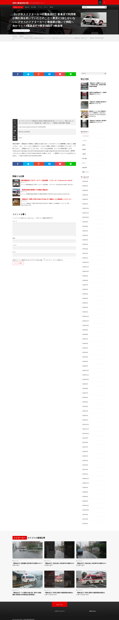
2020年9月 (85, 483)
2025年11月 (85, 213)
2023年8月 (85, 333)
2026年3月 (85, 195)
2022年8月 (85, 386)
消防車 (51, 8)
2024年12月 (85, 262)
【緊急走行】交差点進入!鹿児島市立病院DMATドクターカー (58, 560)
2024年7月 (85, 284)
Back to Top (59, 601)
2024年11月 (85, 266)
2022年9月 (85, 381)
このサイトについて (59, 607)
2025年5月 (85, 239)
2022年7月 (85, 390)
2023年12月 (85, 315)
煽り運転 (33, 8)
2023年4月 (85, 350)
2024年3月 (85, 301)
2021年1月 (85, 470)
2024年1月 (85, 310)
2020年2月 (85, 497)
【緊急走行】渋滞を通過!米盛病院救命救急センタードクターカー (58, 590)
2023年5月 (85, 346)
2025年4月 (85, 244)
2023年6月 (85, 341)
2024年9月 (85, 275)
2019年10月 (85, 505)
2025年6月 (85, 235)
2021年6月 (85, 448)
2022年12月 (85, 368)
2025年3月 (85, 248)
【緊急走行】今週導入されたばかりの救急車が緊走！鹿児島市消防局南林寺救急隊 (97, 86)
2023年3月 (85, 355)
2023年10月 (85, 324)
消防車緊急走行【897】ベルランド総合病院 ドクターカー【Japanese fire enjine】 (47, 182)
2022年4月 (85, 403)
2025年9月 (85, 222)
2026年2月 (85, 199)
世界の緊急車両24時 (29, 616)
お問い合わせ (92, 607)
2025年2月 (85, 253)
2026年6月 (85, 182)
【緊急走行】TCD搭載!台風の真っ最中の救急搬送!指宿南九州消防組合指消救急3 (27, 590)
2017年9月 (85, 514)
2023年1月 (85, 364)
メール (14, 246)
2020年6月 (85, 488)
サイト (14, 253)
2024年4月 (85, 297)
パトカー (40, 8)
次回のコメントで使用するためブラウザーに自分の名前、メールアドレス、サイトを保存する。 (38, 261)
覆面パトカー (86, 172)
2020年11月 (85, 479)
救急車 (84, 150)
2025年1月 (85, 257)
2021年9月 (85, 435)
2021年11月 (85, 426)
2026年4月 (85, 191)
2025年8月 (85, 226)
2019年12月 (85, 501)
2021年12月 (85, 421)
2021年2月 (85, 466)
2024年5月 (85, 293)
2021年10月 (85, 430)
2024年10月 (85, 270)
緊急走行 (27, 8)
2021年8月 (85, 439)
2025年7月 (85, 231)
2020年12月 (85, 474)
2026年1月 (85, 204)
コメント (14, 222)
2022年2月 (85, 412)
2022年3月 (85, 408)
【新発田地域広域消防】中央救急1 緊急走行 (34, 191)
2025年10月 (85, 217)
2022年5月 (85, 399)
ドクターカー (25, 31)
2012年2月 (85, 519)
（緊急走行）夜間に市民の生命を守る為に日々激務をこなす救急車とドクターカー (46, 200)
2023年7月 (85, 337)
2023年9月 (85, 328)
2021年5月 (85, 452)
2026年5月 (85, 186)
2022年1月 (85, 417)
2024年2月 (85, 306)
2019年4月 (85, 510)
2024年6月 (85, 288)
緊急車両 (84, 168)
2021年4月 (85, 457)
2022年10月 (85, 377)
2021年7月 (85, 443)
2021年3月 (85, 461)
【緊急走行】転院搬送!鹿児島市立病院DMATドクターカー (26, 560)
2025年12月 (85, 208)
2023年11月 (85, 319)
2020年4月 (85, 492)
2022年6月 (85, 395)
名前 (14, 239)
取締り (84, 146)
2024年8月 (85, 279)
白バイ (46, 8)
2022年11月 (85, 372)
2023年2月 (85, 359)
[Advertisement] (59, 56)
